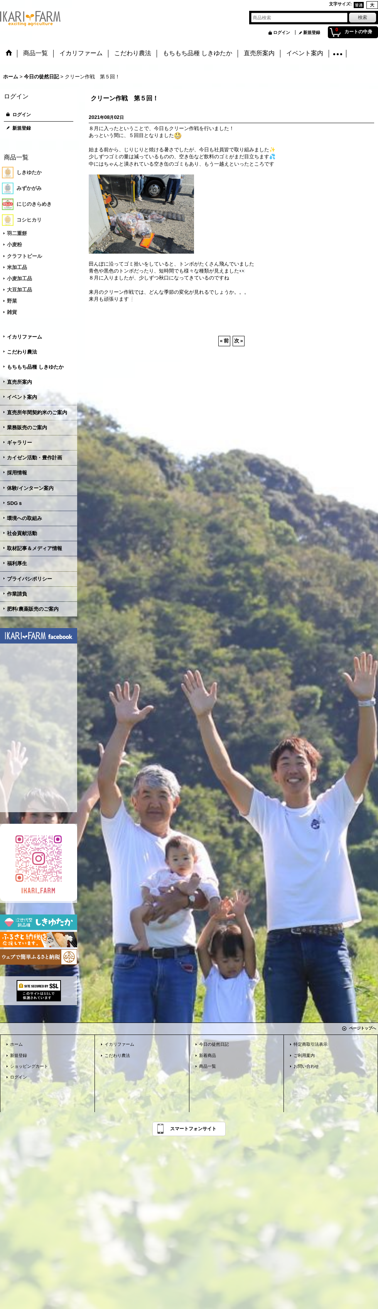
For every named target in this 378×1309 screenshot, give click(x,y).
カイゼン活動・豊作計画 (34, 458)
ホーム (16, 1044)
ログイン (281, 32)
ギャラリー (19, 442)
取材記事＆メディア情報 (34, 548)
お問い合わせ (306, 1066)
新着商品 (207, 1055)
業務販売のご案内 (27, 427)
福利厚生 (17, 563)
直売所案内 (19, 382)
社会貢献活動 (22, 533)
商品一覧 (207, 1066)
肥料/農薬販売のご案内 (33, 609)
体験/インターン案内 (30, 488)
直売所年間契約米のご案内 (37, 412)
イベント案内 (22, 397)
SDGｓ (15, 503)
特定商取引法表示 (310, 1044)
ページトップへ (362, 1028)
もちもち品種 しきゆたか (35, 367)
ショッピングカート (29, 1066)
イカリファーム (24, 337)
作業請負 (17, 594)
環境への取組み (24, 518)
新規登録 (311, 32)
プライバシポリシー (29, 579)
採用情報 (17, 473)
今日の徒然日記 (214, 1044)
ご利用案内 (304, 1055)
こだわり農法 (22, 352)
